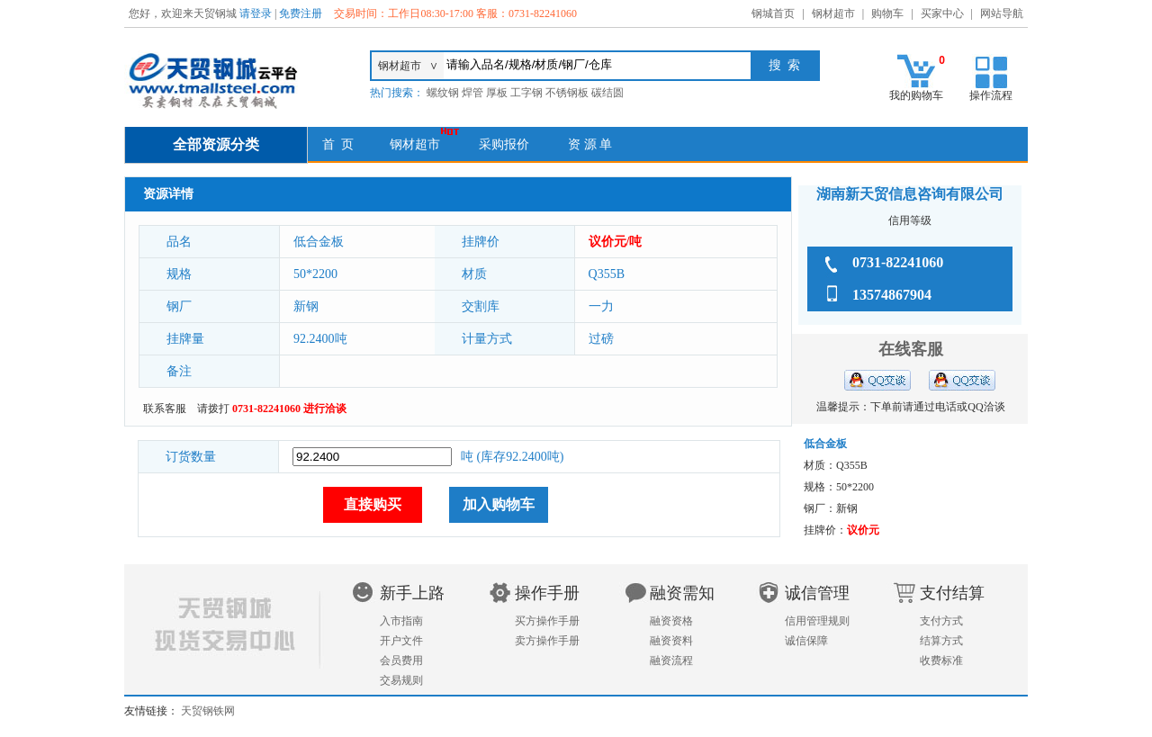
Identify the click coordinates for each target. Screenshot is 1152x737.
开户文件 (401, 640)
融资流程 (671, 660)
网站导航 (1001, 13)
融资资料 (671, 640)
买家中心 (942, 13)
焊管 (472, 92)
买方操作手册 (547, 621)
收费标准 (941, 660)
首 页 (338, 144)
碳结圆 (607, 92)
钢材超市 (833, 13)
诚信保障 (806, 640)
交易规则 (401, 680)
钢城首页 (773, 13)
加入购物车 (499, 504)
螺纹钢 (443, 92)
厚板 (497, 92)
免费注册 (300, 13)
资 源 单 (590, 144)
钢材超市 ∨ (408, 65)
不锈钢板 (567, 92)
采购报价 (504, 144)
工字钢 (526, 92)
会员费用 (401, 660)
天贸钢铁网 (208, 711)
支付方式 (941, 621)
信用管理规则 (817, 621)
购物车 (887, 13)
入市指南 (401, 621)
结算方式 (941, 640)
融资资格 (671, 621)
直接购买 (372, 504)
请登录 (255, 13)
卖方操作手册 (547, 640)
